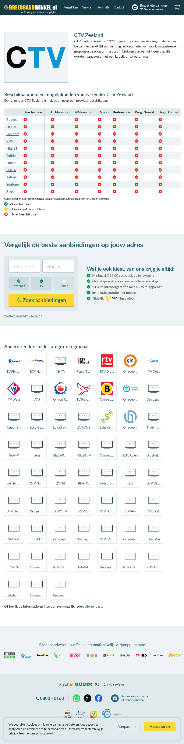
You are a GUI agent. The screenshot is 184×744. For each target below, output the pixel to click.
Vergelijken (71, 7)
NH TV (60, 371)
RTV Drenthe (107, 371)
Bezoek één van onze (153, 7)
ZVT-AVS (83, 427)
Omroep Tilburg (37, 567)
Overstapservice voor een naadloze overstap (125, 281)
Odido (11, 155)
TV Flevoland (84, 399)
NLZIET (11, 148)
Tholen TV (153, 427)
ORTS (14, 567)
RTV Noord (37, 371)
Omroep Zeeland (130, 399)
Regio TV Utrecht (84, 371)
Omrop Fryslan (60, 399)
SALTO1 (154, 511)
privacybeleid (44, 733)
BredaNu (154, 539)
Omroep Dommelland (130, 539)
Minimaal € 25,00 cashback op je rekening (123, 275)
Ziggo (10, 191)
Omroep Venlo (84, 539)
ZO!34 (60, 483)
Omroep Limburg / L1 (153, 399)
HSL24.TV (84, 455)
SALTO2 (14, 539)
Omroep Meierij (107, 455)
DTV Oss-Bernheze (153, 483)
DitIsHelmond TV (153, 455)
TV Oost (154, 371)
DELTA (11, 127)
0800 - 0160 (52, 698)
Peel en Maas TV (60, 595)
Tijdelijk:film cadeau (113, 298)
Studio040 (60, 455)
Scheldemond (107, 427)
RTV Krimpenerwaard (60, 567)
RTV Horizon (37, 483)
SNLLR (11, 170)
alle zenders (93, 606)
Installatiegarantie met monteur (115, 292)
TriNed (11, 177)
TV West (14, 399)
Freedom (12, 134)
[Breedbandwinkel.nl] (30, 7)
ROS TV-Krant (153, 567)
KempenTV (37, 511)
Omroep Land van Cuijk (60, 539)
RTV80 (84, 511)
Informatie (102, 7)
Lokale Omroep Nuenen (14, 483)
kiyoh (66, 685)
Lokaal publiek (60, 427)
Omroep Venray (37, 595)
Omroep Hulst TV (130, 427)
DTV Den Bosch (14, 511)
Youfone (12, 184)
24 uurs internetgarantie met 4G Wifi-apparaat (127, 287)
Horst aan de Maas (107, 483)
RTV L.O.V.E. (107, 539)
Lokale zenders (37, 427)
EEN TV (37, 539)
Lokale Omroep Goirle (14, 595)
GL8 (130, 483)
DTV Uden (130, 455)
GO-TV (14, 455)
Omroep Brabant (107, 399)
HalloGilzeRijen (84, 567)
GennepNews (107, 567)
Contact (119, 7)
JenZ (37, 455)
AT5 (37, 399)
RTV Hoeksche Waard (107, 511)
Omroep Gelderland (130, 371)
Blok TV (83, 483)
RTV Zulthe (130, 567)
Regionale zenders (14, 427)
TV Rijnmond (14, 371)
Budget (11, 119)
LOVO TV (60, 511)
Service (86, 7)
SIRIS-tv (130, 511)
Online (11, 163)
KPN (9, 141)
